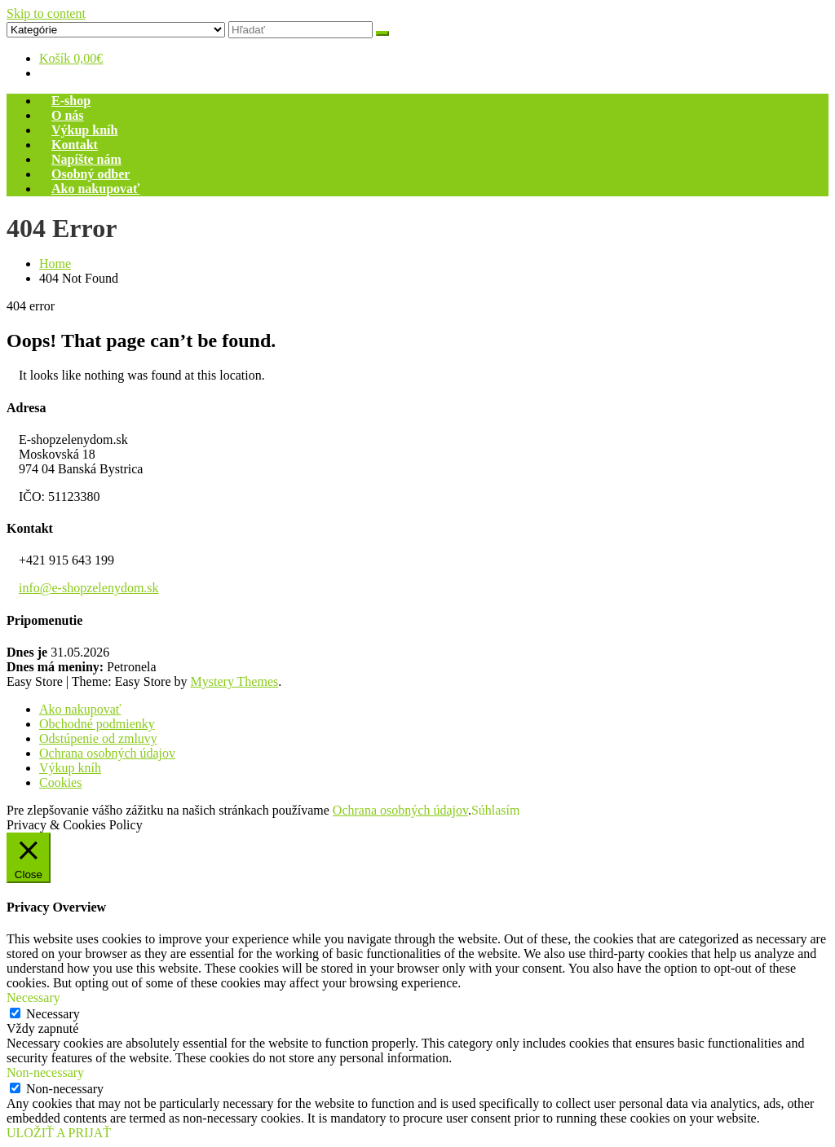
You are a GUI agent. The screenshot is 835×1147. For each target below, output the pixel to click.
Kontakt (74, 145)
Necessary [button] (33, 997)
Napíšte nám (86, 159)
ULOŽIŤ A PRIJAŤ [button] (59, 1133)
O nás (67, 115)
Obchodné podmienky (97, 724)
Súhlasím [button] (495, 810)
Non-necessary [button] (45, 1072)
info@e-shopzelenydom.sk (89, 588)
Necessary (53, 1014)
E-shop (71, 101)
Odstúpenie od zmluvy (98, 738)
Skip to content (46, 13)
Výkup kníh (84, 130)
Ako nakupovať (95, 189)
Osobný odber (90, 174)
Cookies (60, 782)
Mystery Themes (235, 681)
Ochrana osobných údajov (107, 753)
